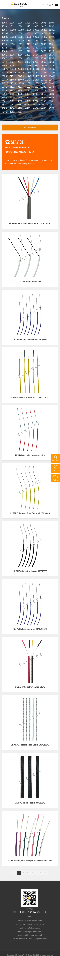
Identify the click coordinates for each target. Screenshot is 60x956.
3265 (12, 90)
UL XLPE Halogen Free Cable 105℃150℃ (30, 745)
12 (41, 873)
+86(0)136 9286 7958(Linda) (17, 147)
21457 (5, 80)
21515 (5, 83)
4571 (4, 112)
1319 (35, 44)
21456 (52, 76)
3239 (4, 90)
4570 (51, 108)
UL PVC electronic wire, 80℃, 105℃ (29, 629)
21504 (52, 80)
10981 (20, 37)
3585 (4, 97)
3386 (19, 94)
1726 (51, 51)
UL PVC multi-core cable (30, 282)
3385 (12, 94)
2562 (12, 58)
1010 (4, 26)
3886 (19, 104)
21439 (20, 76)
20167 (13, 65)
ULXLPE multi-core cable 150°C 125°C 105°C (30, 224)
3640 (19, 97)
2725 (35, 58)
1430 (27, 48)
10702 (36, 33)
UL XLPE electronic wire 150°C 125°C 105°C (30, 397)
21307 (5, 76)
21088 (44, 69)
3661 (4, 101)
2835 (51, 58)
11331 (28, 40)
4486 (43, 108)
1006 (19, 23)
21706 (36, 83)
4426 (19, 108)
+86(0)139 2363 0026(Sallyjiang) (19, 152)
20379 (5, 69)
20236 (28, 65)
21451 (36, 76)
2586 (19, 58)
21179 (20, 72)
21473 (28, 80)
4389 (4, 108)
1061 (4, 30)
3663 (19, 101)
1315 (4, 44)
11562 (36, 40)
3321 (43, 90)
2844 (4, 62)
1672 (43, 51)
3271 (27, 90)
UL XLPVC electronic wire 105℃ (30, 687)
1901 (4, 55)
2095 (12, 55)
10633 (28, 33)
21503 (44, 80)
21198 (28, 72)
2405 (27, 55)
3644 (43, 97)
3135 (43, 87)
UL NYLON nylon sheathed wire (30, 455)
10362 (44, 30)
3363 (51, 90)
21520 (20, 83)
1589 (19, 51)
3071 (4, 87)
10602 (20, 33)
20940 (28, 69)
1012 (12, 26)
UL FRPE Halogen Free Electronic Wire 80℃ (29, 513)
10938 (13, 37)
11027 (44, 37)
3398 (27, 94)
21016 (36, 69)
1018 (43, 26)
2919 (35, 62)
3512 (43, 94)
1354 (19, 48)
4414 (12, 108)
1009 (51, 23)
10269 (20, 30)
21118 (5, 72)
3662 (12, 101)
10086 (28, 30)
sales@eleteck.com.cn (33, 928)
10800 (5, 37)
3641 (27, 97)
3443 (35, 94)
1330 (43, 44)
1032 (51, 26)
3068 (51, 83)
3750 (43, 101)
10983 (36, 37)
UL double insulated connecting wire (30, 339)
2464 (35, 55)
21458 (13, 80)
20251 (36, 65)
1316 (12, 44)
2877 (27, 62)
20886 (20, 69)
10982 (28, 37)
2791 (43, 58)
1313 (51, 40)
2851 (12, 62)
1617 (27, 51)
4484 (35, 108)
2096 (19, 55)
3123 (19, 87)
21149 (13, 72)
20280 (52, 65)
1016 (35, 26)
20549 (13, 69)
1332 (4, 48)
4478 (27, 108)
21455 (44, 76)
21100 (52, 69)
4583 (19, 112)
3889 (33, 104)
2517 (51, 55)
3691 (27, 101)
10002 (13, 30)
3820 (11, 104)
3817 (4, 104)
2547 (4, 58)
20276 (44, 65)
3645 (51, 97)
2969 (51, 62)
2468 (43, 55)
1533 (51, 48)
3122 (12, 87)
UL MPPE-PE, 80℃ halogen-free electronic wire (30, 861)
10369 (5, 33)
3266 (19, 90)
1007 (35, 23)
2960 (43, 62)
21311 (13, 76)
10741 (44, 33)
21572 (28, 83)
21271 (44, 72)
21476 (36, 80)
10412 (13, 33)
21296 (52, 72)
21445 (28, 76)
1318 (27, 44)
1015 (27, 26)
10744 (52, 33)
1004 (4, 23)
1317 (19, 44)
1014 (19, 26)
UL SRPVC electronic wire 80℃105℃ (30, 571)
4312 (49, 104)
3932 (26, 104)
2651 (27, 58)
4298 (41, 104)
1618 (35, 51)
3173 (51, 87)
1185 (43, 40)
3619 (12, 97)
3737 (35, 101)
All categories (30, 127)
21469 (20, 80)
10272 (36, 30)
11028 (52, 37)
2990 (4, 65)
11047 (13, 40)
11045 (5, 40)
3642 (35, 97)
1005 (12, 23)
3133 (35, 87)
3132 (27, 87)
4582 (12, 112)
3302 (35, 90)
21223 (36, 72)
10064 (28, 23)
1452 (35, 48)
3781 (51, 101)
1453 (43, 48)
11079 (20, 40)
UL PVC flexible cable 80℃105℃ (30, 803)
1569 (4, 51)
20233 (20, 65)
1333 (12, 48)
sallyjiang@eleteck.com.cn (33, 932)
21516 (13, 83)
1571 (12, 51)
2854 (19, 62)
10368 (52, 30)
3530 (51, 94)
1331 (51, 44)
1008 (43, 23)
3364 (4, 94)
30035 (44, 83)
